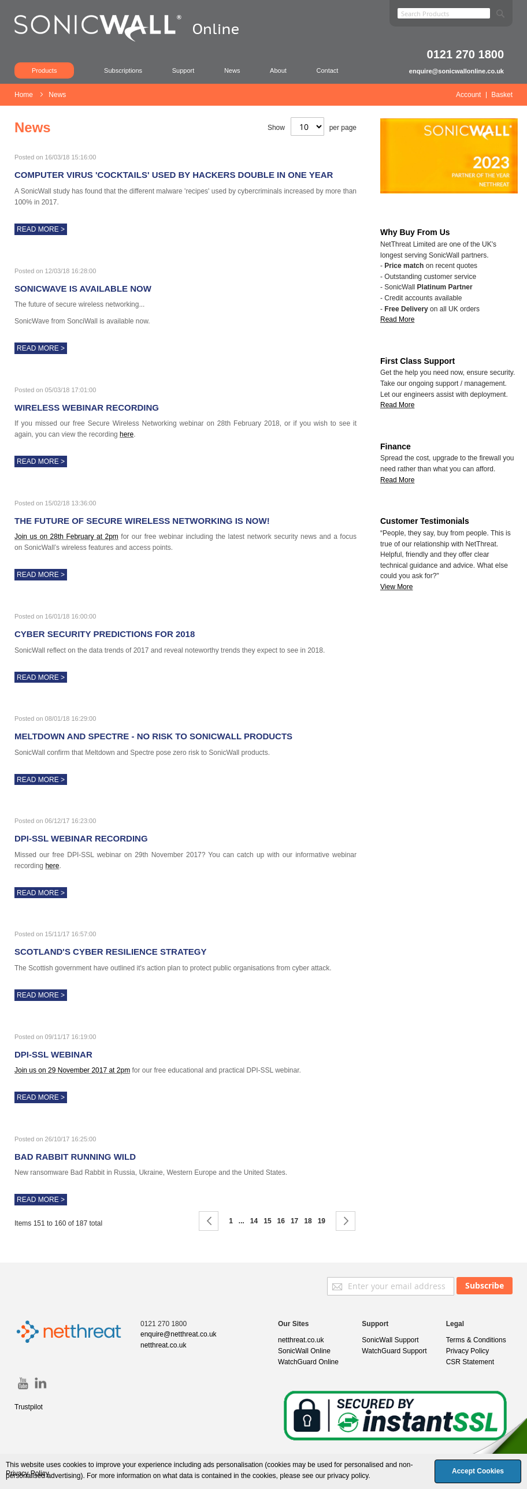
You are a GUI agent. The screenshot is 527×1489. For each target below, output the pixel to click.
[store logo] (132, 43)
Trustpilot (28, 1407)
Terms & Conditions (476, 1340)
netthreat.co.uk (163, 1345)
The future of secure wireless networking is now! (142, 521)
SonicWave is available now (82, 288)
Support (183, 70)
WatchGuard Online (308, 1362)
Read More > (41, 229)
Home (24, 95)
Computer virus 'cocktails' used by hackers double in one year (173, 175)
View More (396, 587)
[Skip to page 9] (241, 1221)
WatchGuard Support (394, 1351)
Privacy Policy (467, 1351)
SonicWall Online (304, 1351)
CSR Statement (470, 1362)
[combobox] (444, 13)
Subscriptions (123, 70)
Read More (397, 405)
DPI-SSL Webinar (53, 1054)
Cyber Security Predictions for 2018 (104, 634)
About (278, 70)
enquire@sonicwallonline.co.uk (456, 71)
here (126, 434)
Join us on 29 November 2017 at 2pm (72, 1070)
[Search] (500, 11)
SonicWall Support (390, 1340)
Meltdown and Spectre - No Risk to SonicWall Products (153, 736)
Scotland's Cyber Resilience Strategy (110, 951)
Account (468, 95)
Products (44, 70)
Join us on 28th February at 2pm (66, 537)
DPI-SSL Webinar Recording (81, 838)
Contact (327, 70)
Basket (502, 95)
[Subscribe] (485, 1285)
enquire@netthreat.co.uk (178, 1334)
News (232, 70)
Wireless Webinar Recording (86, 407)
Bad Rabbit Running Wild (75, 1157)
